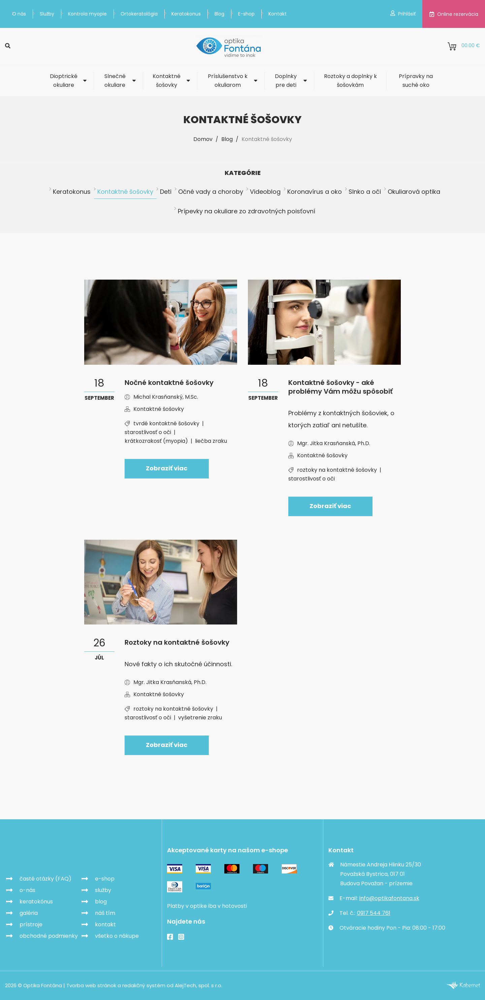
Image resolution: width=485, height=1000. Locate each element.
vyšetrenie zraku (200, 717)
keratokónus (36, 901)
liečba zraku (211, 441)
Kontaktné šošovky (167, 80)
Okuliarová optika (414, 191)
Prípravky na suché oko (416, 80)
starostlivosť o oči (148, 432)
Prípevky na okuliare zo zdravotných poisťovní (246, 211)
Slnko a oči (365, 191)
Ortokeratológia (139, 13)
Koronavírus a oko (314, 191)
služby (103, 890)
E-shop (246, 13)
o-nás (27, 890)
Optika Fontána (44, 854)
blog (101, 901)
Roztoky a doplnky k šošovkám (350, 80)
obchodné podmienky (49, 936)
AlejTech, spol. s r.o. (198, 985)
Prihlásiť (403, 13)
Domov (203, 139)
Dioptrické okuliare (63, 80)
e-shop (105, 879)
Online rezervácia (453, 14)
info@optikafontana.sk (389, 898)
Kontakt (277, 13)
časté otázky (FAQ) (45, 879)
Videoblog (265, 191)
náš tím (105, 913)
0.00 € (464, 46)
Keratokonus (186, 13)
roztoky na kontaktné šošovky (337, 470)
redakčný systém (143, 985)
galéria (29, 913)
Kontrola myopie (87, 13)
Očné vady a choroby (210, 191)
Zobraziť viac (167, 468)
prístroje (31, 924)
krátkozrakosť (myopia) (156, 441)
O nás (19, 13)
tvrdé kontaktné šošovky (166, 423)
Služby (47, 13)
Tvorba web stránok (91, 985)
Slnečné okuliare (115, 80)
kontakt (105, 924)
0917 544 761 (373, 913)
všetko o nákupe (117, 936)
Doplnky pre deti (286, 80)
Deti (165, 191)
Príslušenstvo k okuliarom (228, 80)
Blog (219, 13)
